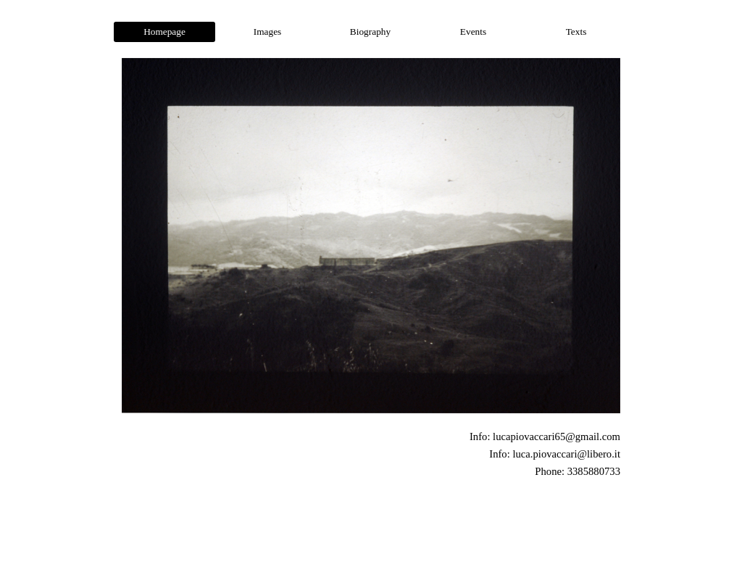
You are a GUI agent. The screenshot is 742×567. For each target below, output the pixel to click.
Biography (370, 31)
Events (473, 31)
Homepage (164, 31)
